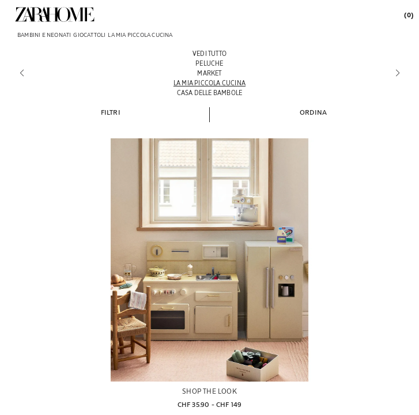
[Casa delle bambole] (209, 92)
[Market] (209, 73)
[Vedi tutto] (209, 53)
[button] (110, 111)
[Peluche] (209, 63)
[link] (55, 14)
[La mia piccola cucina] (209, 82)
